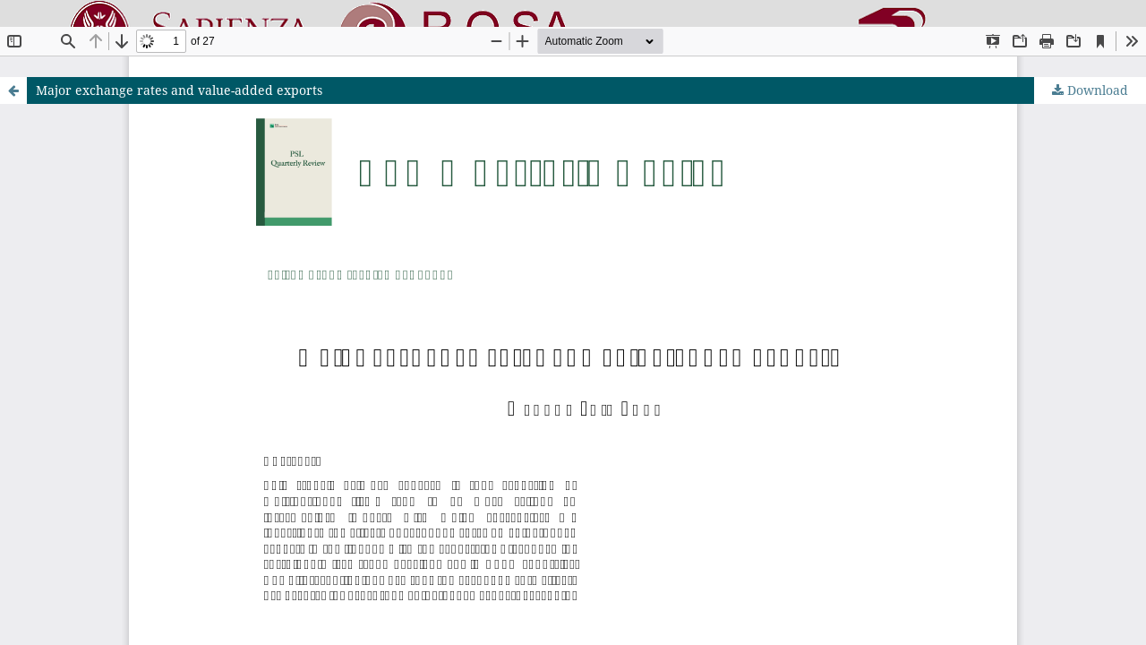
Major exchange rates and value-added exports (179, 90)
